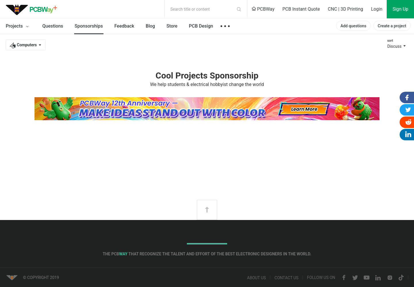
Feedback (124, 26)
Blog (150, 26)
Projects (18, 26)
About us (256, 277)
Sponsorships (89, 26)
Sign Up (400, 9)
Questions (52, 26)
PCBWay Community (33, 9)
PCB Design (201, 26)
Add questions (353, 26)
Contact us (286, 277)
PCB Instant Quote (301, 9)
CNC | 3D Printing (345, 9)
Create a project (392, 26)
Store (171, 26)
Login (376, 9)
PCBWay (263, 9)
